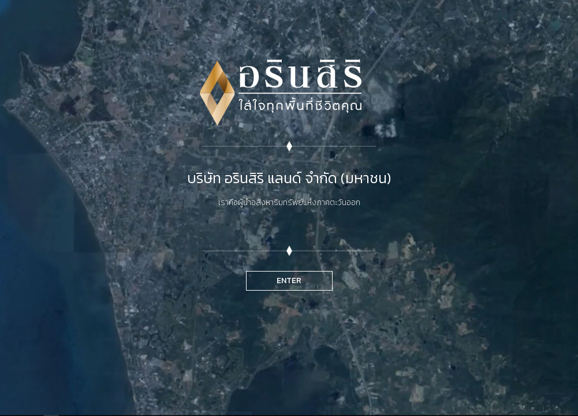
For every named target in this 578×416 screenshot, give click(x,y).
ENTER (289, 280)
